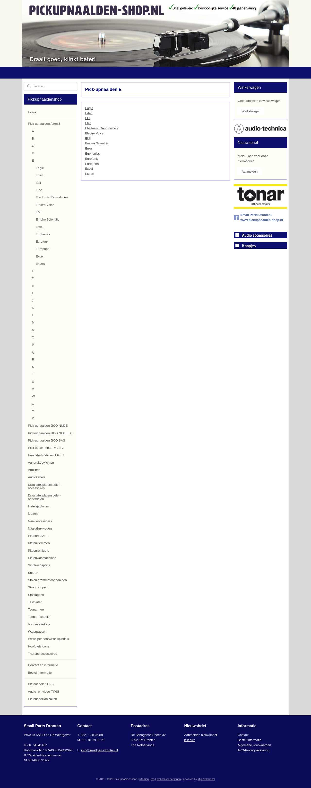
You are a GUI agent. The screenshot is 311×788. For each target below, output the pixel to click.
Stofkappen (36, 595)
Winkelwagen (251, 111)
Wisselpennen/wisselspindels (48, 639)
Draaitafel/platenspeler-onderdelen (44, 497)
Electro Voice (94, 133)
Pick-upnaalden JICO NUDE (48, 425)
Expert (89, 174)
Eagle (89, 108)
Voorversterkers (39, 624)
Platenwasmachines (42, 558)
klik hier (189, 740)
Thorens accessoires (42, 653)
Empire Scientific (97, 143)
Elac (88, 123)
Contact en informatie (43, 665)
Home (32, 112)
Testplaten (35, 602)
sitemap (144, 779)
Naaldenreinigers (40, 521)
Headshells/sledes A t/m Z (46, 455)
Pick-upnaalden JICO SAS (46, 440)
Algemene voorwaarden (254, 745)
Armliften (34, 470)
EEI (87, 118)
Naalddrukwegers (40, 528)
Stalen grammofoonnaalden (47, 580)
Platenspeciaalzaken (42, 699)
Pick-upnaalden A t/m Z (44, 123)
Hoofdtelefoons (38, 646)
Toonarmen (36, 609)
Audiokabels (36, 477)
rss (153, 779)
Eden (88, 113)
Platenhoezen (37, 536)
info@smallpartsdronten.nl (99, 750)
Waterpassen (37, 631)
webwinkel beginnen (169, 779)
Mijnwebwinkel (206, 779)
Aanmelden (250, 171)
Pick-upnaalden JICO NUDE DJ (50, 433)
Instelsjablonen (38, 506)
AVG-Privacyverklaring (253, 750)
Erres (89, 148)
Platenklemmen (39, 543)
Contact (243, 735)
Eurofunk (91, 158)
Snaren (33, 573)
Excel (89, 168)
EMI (88, 138)
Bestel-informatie (40, 672)
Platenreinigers (38, 550)
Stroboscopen (37, 587)
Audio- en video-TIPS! (43, 691)
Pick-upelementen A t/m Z (46, 448)
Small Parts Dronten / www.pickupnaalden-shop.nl (258, 217)
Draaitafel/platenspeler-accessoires (44, 486)
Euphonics (92, 153)
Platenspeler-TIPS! (41, 684)
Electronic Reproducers (101, 128)
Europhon (92, 164)
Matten (33, 513)
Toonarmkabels (38, 617)
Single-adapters (39, 565)
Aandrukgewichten (41, 462)
